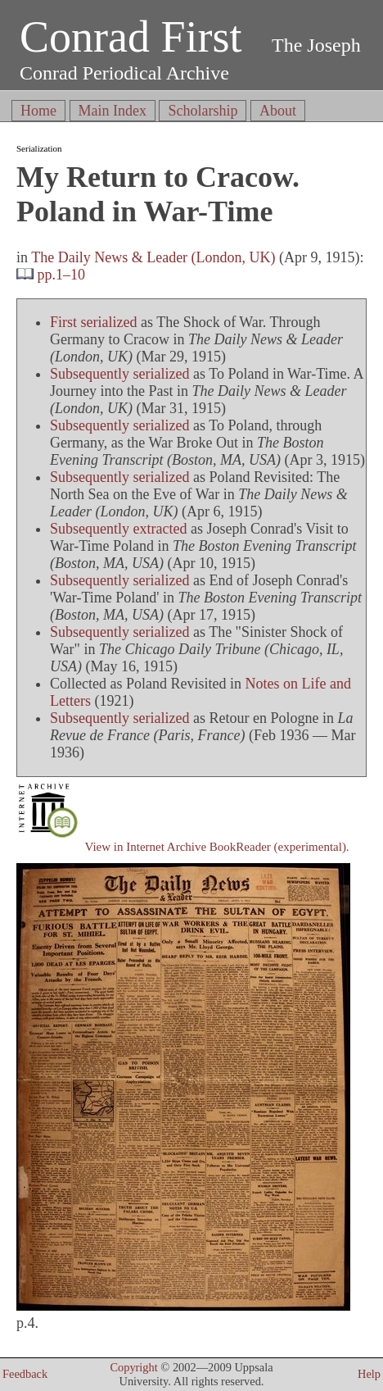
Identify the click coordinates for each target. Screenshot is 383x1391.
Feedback (24, 1373)
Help (369, 1373)
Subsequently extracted (118, 528)
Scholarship (202, 110)
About (277, 110)
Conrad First (131, 36)
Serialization (39, 148)
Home (38, 110)
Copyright (133, 1367)
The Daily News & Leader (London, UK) (153, 257)
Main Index (112, 110)
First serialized (93, 322)
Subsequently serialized (119, 374)
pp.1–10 (62, 274)
